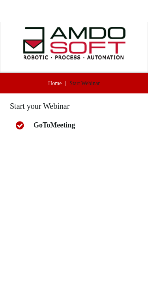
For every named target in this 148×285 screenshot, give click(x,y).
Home (55, 83)
